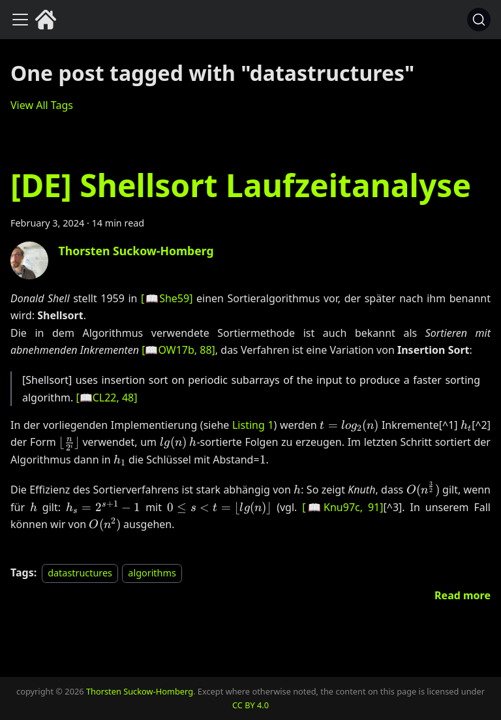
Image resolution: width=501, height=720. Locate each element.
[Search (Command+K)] (479, 19)
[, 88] (178, 350)
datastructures (80, 573)
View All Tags (41, 105)
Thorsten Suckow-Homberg (139, 691)
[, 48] (106, 397)
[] (166, 298)
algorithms (151, 573)
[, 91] (342, 507)
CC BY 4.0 (250, 705)
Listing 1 (253, 425)
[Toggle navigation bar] (20, 19)
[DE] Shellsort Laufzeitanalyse (240, 185)
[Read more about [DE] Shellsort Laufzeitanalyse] (462, 595)
